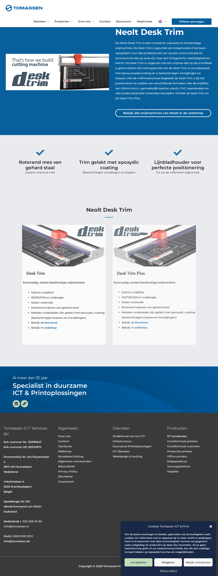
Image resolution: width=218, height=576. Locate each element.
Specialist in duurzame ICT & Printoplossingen (50, 389)
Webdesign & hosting (127, 456)
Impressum (66, 481)
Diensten (39, 21)
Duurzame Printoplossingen (132, 446)
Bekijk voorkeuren (198, 562)
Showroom (123, 21)
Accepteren (138, 562)
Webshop (64, 451)
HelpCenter (144, 21)
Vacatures (65, 446)
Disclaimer (65, 476)
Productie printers (179, 451)
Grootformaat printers (182, 441)
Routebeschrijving (70, 456)
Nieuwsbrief (66, 466)
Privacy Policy (168, 570)
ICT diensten (121, 451)
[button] (211, 526)
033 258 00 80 (32, 521)
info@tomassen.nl (16, 526)
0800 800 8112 (23, 536)
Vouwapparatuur (178, 466)
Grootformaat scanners (183, 446)
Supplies (173, 471)
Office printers (177, 456)
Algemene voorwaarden (74, 461)
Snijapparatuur (177, 461)
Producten (61, 21)
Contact (104, 21)
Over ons (84, 21)
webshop (50, 327)
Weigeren (168, 562)
